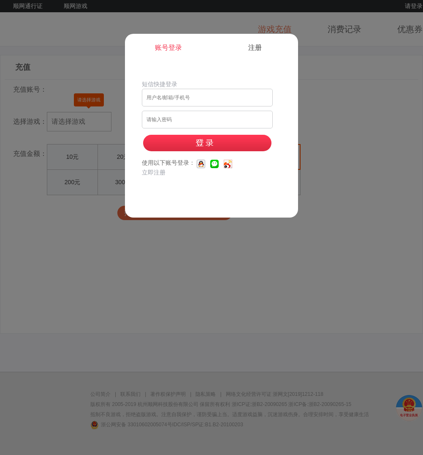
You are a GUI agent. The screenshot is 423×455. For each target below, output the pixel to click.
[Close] (305, 28)
